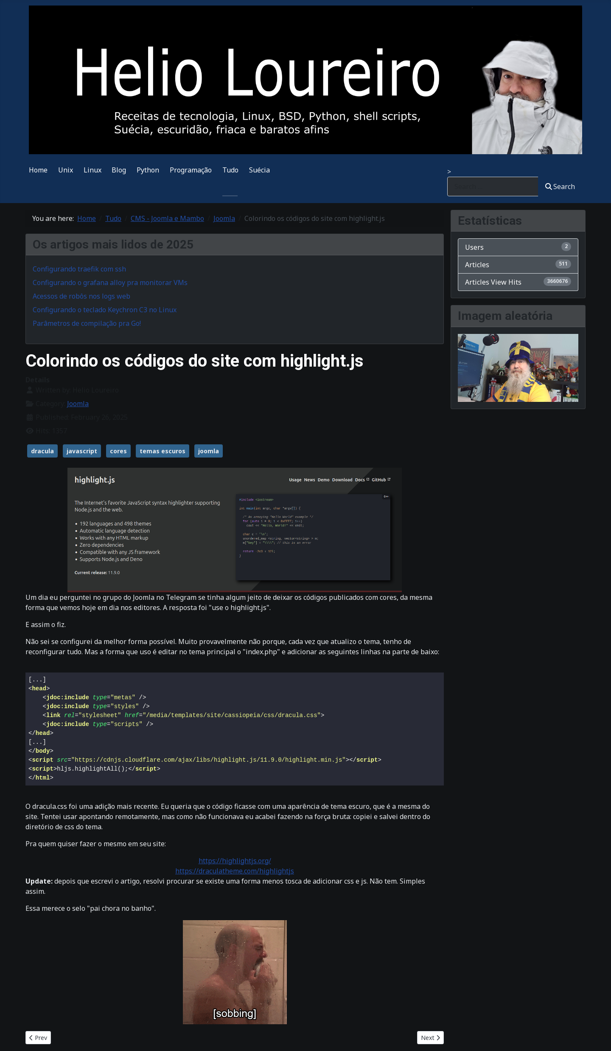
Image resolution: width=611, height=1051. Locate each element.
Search (560, 186)
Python (148, 170)
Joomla (78, 403)
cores (118, 451)
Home (38, 170)
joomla (208, 451)
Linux (92, 170)
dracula (42, 451)
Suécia (259, 170)
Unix (65, 170)
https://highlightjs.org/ (235, 860)
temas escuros (162, 451)
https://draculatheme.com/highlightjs (234, 871)
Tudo (230, 170)
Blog (119, 170)
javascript (82, 451)
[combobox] (492, 186)
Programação (191, 170)
